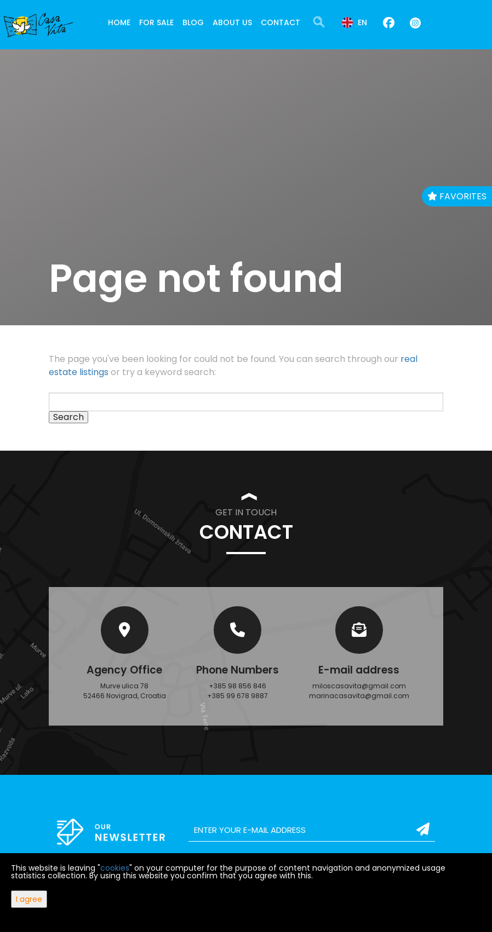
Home (119, 22)
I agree (29, 899)
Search (68, 417)
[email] (311, 830)
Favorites (457, 196)
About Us (232, 22)
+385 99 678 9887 (237, 695)
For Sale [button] (156, 22)
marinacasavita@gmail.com (359, 695)
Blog (193, 22)
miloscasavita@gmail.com (359, 686)
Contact (280, 22)
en (354, 22)
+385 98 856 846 (237, 686)
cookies (114, 867)
